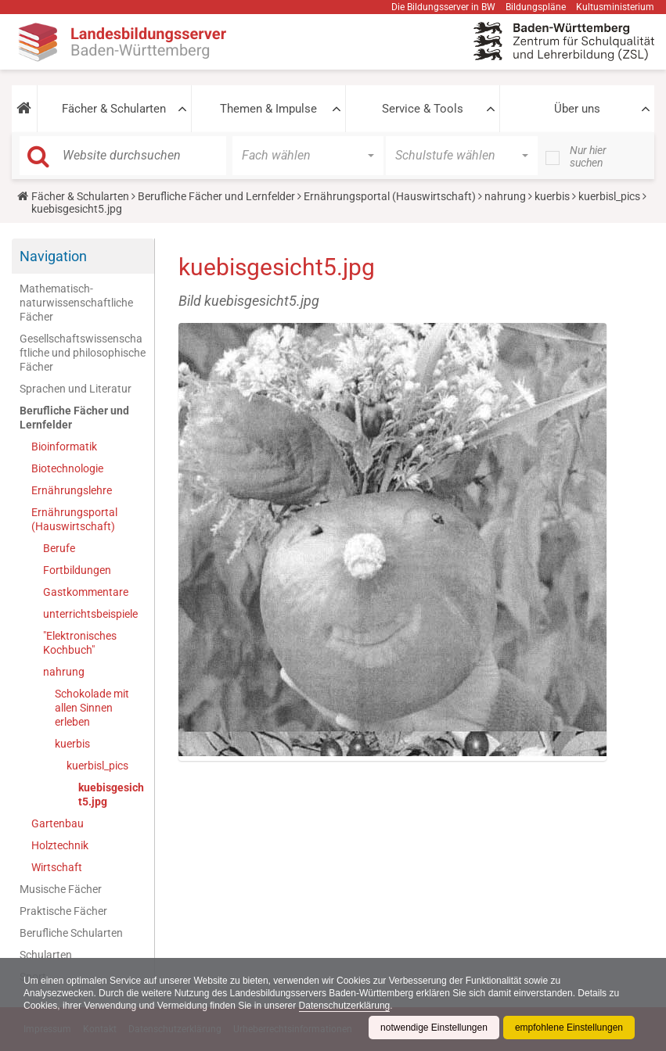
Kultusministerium (615, 7)
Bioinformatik (64, 446)
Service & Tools (422, 109)
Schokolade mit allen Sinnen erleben (92, 707)
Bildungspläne (536, 7)
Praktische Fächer (63, 911)
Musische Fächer (61, 889)
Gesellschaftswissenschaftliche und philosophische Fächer (83, 352)
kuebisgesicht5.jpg (111, 794)
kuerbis (552, 196)
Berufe (59, 548)
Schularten (46, 955)
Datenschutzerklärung (345, 1005)
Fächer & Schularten (114, 109)
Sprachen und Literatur (75, 388)
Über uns (577, 109)
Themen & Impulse (268, 109)
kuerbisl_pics (609, 196)
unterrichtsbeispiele (90, 614)
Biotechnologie (67, 468)
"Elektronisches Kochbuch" (80, 643)
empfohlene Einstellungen (569, 1027)
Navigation (53, 256)
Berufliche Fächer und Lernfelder (216, 196)
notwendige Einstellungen (434, 1027)
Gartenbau (57, 823)
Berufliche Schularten (71, 933)
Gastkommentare (85, 592)
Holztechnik (59, 845)
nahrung (505, 196)
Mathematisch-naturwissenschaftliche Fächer (76, 302)
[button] (24, 108)
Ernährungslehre (71, 490)
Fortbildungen (77, 570)
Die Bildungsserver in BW (443, 7)
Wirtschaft (56, 867)
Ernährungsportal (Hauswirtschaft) (390, 196)
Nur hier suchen (588, 156)
